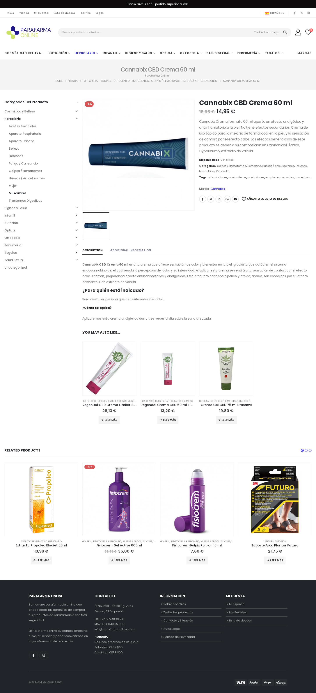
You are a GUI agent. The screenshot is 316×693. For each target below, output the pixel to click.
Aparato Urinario (21, 141)
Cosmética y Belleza (22, 53)
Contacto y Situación (178, 620)
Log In (100, 13)
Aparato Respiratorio (25, 133)
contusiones (256, 177)
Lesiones (301, 166)
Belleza (14, 148)
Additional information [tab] (130, 250)
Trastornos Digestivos (25, 200)
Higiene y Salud (138, 53)
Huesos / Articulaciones (278, 166)
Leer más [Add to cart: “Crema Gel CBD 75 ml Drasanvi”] (228, 420)
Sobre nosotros (174, 604)
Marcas (304, 53)
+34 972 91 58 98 (111, 619)
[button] (302, 450)
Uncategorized (15, 267)
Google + (227, 199)
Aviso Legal (171, 629)
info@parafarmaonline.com (114, 629)
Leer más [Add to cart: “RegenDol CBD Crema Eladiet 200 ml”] (111, 420)
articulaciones (217, 177)
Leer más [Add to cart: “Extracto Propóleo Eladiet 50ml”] (43, 560)
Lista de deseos (64, 13)
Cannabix (218, 189)
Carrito (86, 13)
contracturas (237, 177)
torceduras (303, 177)
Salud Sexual (218, 53)
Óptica (166, 53)
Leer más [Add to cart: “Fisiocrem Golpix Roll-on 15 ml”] (198, 560)
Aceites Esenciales (22, 126)
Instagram (43, 655)
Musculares (207, 171)
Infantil (110, 53)
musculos (288, 177)
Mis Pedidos (238, 612)
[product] (109, 369)
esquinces (273, 177)
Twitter (210, 199)
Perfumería (247, 53)
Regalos (272, 53)
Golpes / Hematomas (231, 166)
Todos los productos (178, 612)
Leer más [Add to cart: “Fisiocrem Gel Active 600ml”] (120, 560)
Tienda (24, 13)
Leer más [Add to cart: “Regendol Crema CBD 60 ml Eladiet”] (169, 420)
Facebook (202, 199)
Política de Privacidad (179, 637)
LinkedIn (218, 199)
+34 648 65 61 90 (113, 624)
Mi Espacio (237, 604)
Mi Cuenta (41, 13)
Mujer (13, 186)
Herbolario (85, 53)
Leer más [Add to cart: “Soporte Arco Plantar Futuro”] (276, 560)
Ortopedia (189, 53)
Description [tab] (92, 250)
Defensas (16, 156)
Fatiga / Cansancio (23, 163)
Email (235, 199)
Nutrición (57, 53)
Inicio (10, 13)
